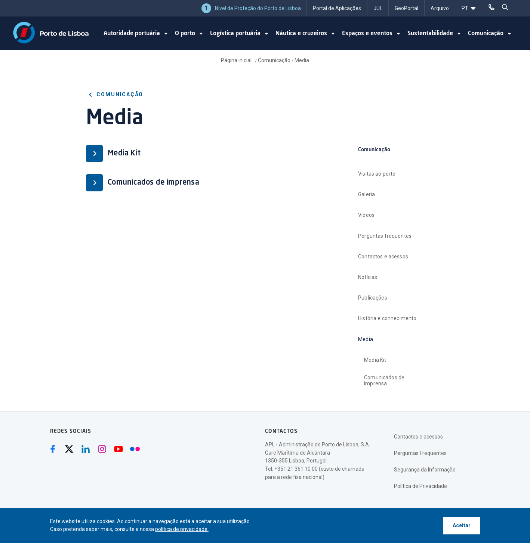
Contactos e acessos (418, 437)
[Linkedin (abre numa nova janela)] (85, 449)
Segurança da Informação (425, 470)
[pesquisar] (505, 7)
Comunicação (274, 60)
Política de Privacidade (420, 486)
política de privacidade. (182, 529)
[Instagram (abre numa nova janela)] (102, 449)
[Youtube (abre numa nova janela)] (118, 449)
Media (302, 60)
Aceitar (462, 525)
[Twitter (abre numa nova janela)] (69, 449)
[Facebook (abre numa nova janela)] (52, 449)
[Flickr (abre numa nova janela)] (135, 449)
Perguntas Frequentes (420, 453)
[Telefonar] (491, 7)
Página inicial (237, 60)
